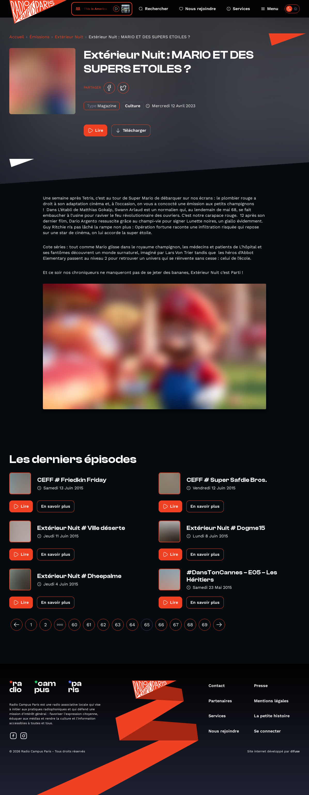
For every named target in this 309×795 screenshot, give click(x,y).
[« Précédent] (16, 624)
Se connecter (270, 731)
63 (118, 624)
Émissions (39, 36)
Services (238, 8)
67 (176, 624)
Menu (269, 8)
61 (89, 624)
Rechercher (153, 8)
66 (161, 624)
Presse (263, 685)
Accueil (16, 36)
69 (204, 624)
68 (190, 624)
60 (74, 624)
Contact (219, 685)
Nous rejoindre (197, 8)
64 (132, 624)
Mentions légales (274, 700)
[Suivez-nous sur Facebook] (13, 736)
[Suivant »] (219, 624)
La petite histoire (274, 715)
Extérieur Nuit (69, 36)
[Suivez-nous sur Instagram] (24, 736)
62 (103, 624)
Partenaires (222, 700)
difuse (295, 751)
